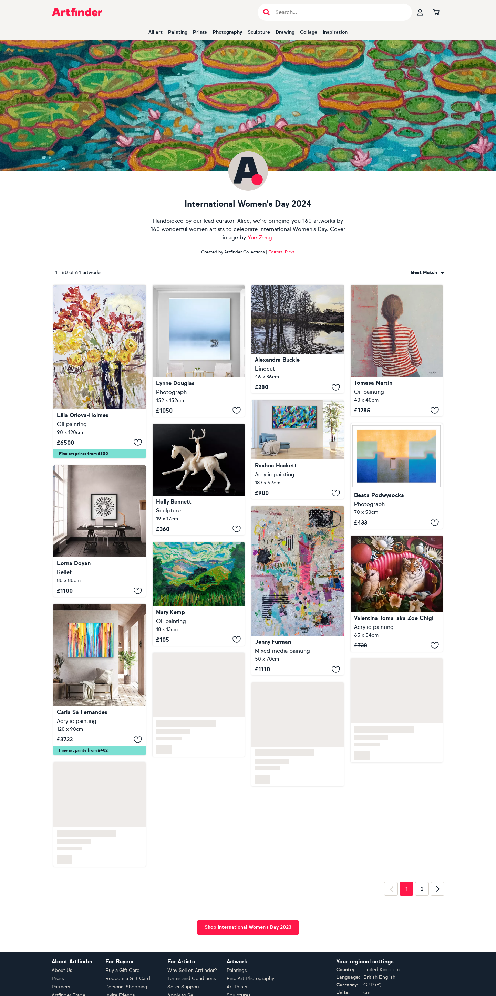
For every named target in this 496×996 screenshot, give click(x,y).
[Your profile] (420, 12)
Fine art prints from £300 (83, 453)
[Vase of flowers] (99, 371)
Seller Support (183, 987)
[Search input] (338, 12)
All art (155, 32)
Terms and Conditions (191, 979)
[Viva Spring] (297, 449)
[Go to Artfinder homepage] (77, 12)
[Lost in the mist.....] (199, 351)
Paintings (237, 970)
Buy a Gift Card (122, 970)
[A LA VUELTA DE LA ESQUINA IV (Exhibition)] (397, 350)
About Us (62, 970)
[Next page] (437, 889)
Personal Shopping (126, 987)
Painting (177, 32)
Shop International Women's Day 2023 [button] (248, 927)
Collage (308, 32)
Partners (61, 987)
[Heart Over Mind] (297, 590)
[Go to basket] (436, 12)
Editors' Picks (281, 252)
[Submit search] (266, 12)
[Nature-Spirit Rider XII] (199, 479)
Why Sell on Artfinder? (192, 970)
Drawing (285, 32)
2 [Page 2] (422, 889)
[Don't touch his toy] (397, 594)
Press (58, 979)
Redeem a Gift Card (127, 979)
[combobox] (427, 273)
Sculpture (259, 32)
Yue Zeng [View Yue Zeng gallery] (260, 237)
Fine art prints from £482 (83, 750)
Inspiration (335, 32)
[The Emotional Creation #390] (99, 679)
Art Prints (237, 987)
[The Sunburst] (99, 531)
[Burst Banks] (297, 339)
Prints (200, 32)
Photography (227, 32)
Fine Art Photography (250, 979)
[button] (427, 273)
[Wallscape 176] (397, 476)
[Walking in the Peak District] (199, 594)
